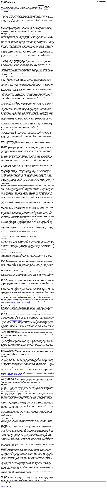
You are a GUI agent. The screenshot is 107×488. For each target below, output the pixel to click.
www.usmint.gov (5, 183)
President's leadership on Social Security (11, 374)
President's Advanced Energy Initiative (40, 439)
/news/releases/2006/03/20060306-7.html (28, 231)
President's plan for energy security (21, 302)
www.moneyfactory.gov (46, 197)
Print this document (101, 1)
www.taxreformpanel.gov (16, 320)
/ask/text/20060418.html (7, 484)
